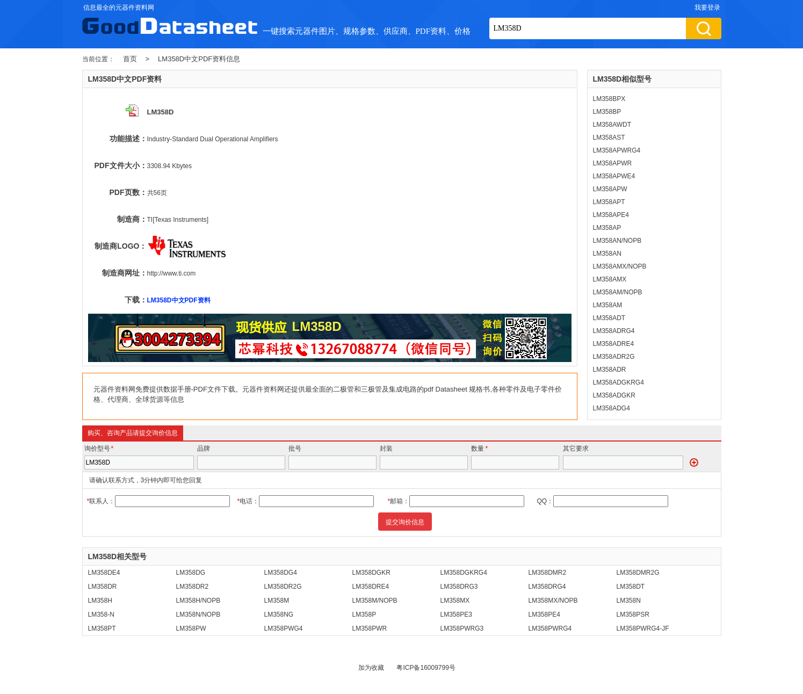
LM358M (277, 600)
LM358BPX (609, 99)
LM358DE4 (104, 572)
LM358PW (191, 628)
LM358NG (279, 614)
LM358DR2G (283, 586)
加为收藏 (371, 667)
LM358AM (608, 305)
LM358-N (101, 614)
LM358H (100, 600)
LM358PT (102, 628)
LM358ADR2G (614, 356)
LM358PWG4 (283, 628)
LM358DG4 (280, 572)
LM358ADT (609, 318)
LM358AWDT (612, 124)
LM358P (364, 614)
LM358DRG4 (547, 586)
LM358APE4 (611, 215)
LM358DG (191, 572)
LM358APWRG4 (617, 150)
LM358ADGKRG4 (618, 382)
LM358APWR (612, 163)
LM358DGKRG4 (463, 572)
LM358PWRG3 (462, 628)
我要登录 (707, 7)
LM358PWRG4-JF (643, 628)
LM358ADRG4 (614, 331)
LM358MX (455, 600)
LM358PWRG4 (550, 628)
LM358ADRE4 (613, 344)
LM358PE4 (544, 614)
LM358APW (610, 189)
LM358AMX (610, 279)
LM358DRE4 (370, 586)
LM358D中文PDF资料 (179, 300)
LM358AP (607, 228)
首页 (130, 59)
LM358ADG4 (611, 408)
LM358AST (609, 137)
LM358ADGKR (614, 395)
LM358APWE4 (614, 176)
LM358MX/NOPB (553, 600)
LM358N (629, 600)
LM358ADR (609, 369)
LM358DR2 (192, 586)
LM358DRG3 (459, 586)
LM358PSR (633, 614)
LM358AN (607, 253)
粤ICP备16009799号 (425, 667)
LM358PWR (369, 628)
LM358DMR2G (638, 572)
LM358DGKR (371, 572)
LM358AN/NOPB (617, 240)
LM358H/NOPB (198, 600)
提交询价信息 (405, 522)
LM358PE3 (456, 614)
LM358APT (609, 202)
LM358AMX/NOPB (620, 266)
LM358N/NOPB (198, 614)
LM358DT (631, 586)
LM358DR (102, 586)
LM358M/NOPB (374, 600)
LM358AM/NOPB (617, 292)
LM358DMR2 (548, 572)
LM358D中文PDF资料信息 (199, 59)
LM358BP (607, 111)
